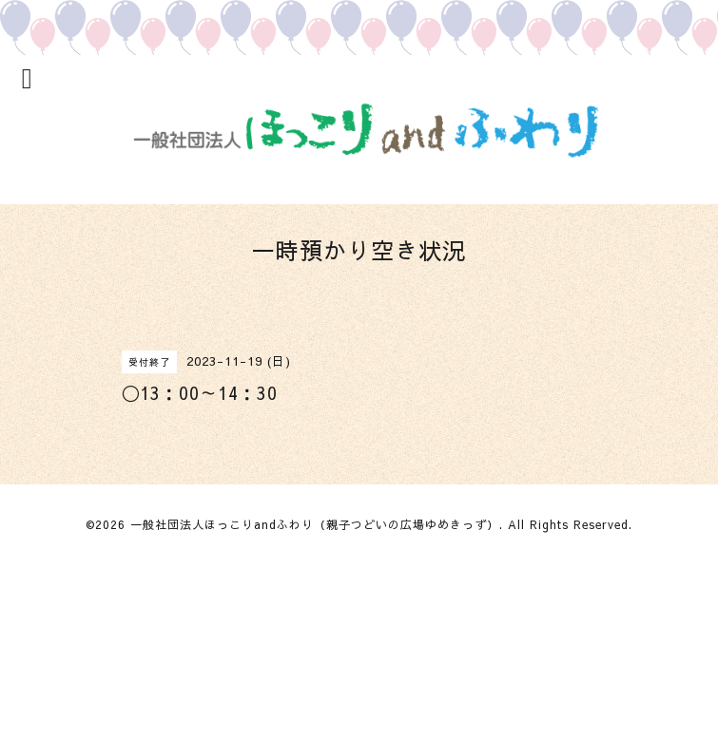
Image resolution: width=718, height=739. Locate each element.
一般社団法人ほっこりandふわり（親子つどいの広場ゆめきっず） (314, 524)
